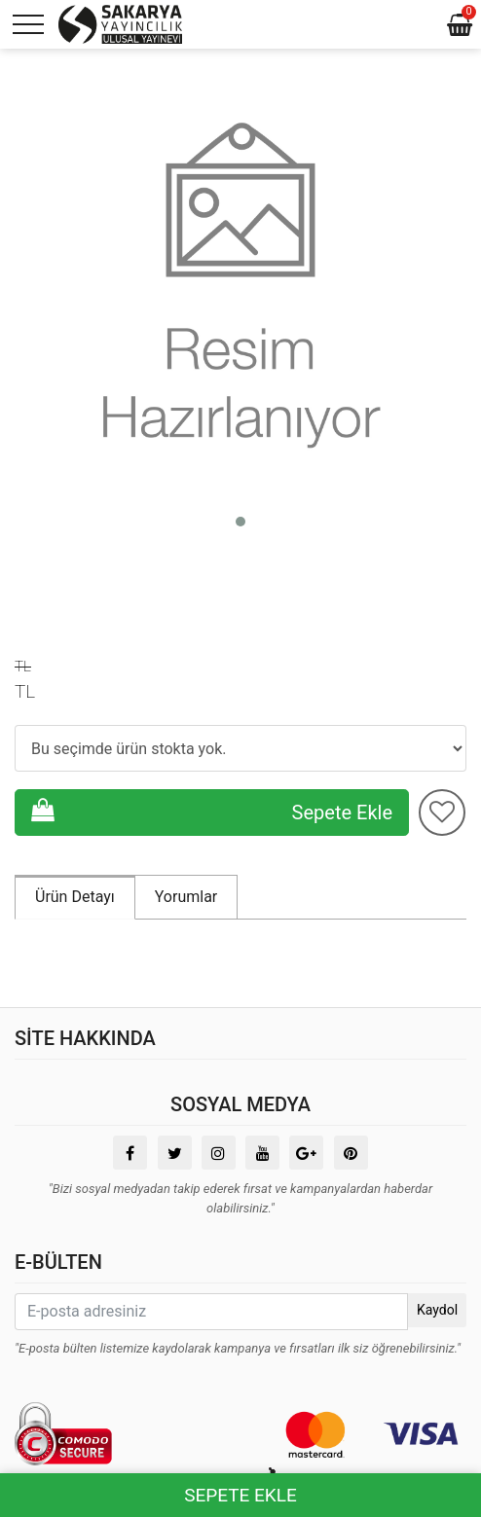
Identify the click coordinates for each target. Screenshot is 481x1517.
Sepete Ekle (211, 811)
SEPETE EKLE (240, 1495)
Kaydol (437, 1310)
